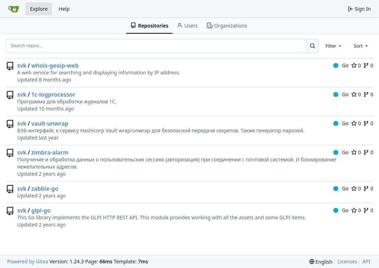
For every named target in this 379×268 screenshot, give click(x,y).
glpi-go (40, 210)
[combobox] (334, 46)
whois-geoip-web (54, 65)
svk (21, 65)
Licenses (348, 261)
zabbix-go (44, 188)
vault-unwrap (49, 123)
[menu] (321, 261)
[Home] (14, 9)
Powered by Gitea (27, 261)
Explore (39, 8)
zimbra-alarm (49, 152)
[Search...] (313, 46)
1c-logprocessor (53, 94)
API (366, 261)
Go (341, 65)
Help (64, 8)
